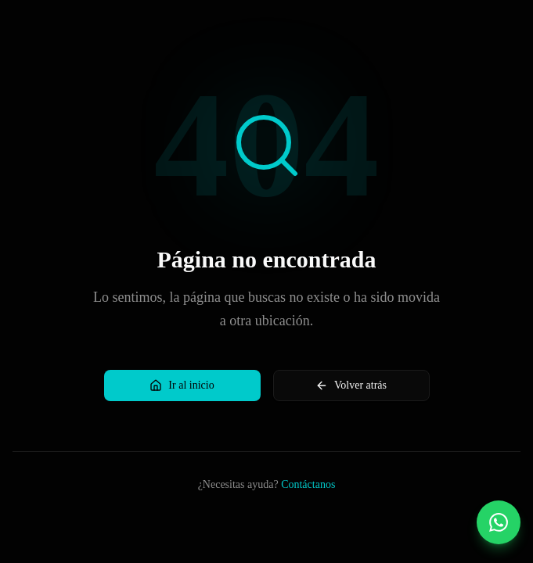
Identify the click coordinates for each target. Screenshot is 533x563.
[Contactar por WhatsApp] (498, 522)
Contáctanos (308, 484)
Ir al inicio (181, 385)
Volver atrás (351, 385)
